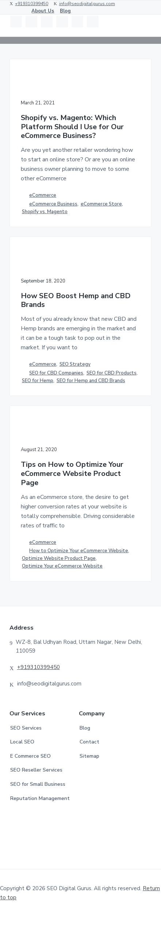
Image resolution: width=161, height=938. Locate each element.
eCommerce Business (53, 204)
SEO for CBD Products (112, 373)
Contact (89, 741)
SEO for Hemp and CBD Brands (91, 380)
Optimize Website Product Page (59, 558)
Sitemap (89, 756)
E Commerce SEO (30, 756)
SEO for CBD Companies (56, 373)
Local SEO (22, 741)
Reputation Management (40, 798)
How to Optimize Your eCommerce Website (78, 550)
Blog (65, 11)
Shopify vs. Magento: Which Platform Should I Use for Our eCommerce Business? (72, 127)
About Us (42, 11)
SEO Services (26, 727)
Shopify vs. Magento (45, 211)
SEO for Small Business (37, 784)
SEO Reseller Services (36, 769)
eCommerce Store (101, 204)
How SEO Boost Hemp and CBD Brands (76, 301)
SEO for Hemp (37, 380)
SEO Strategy (75, 364)
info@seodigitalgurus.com (87, 4)
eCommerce (42, 195)
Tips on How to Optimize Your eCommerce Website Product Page (72, 473)
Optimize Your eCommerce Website (62, 566)
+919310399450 (31, 4)
